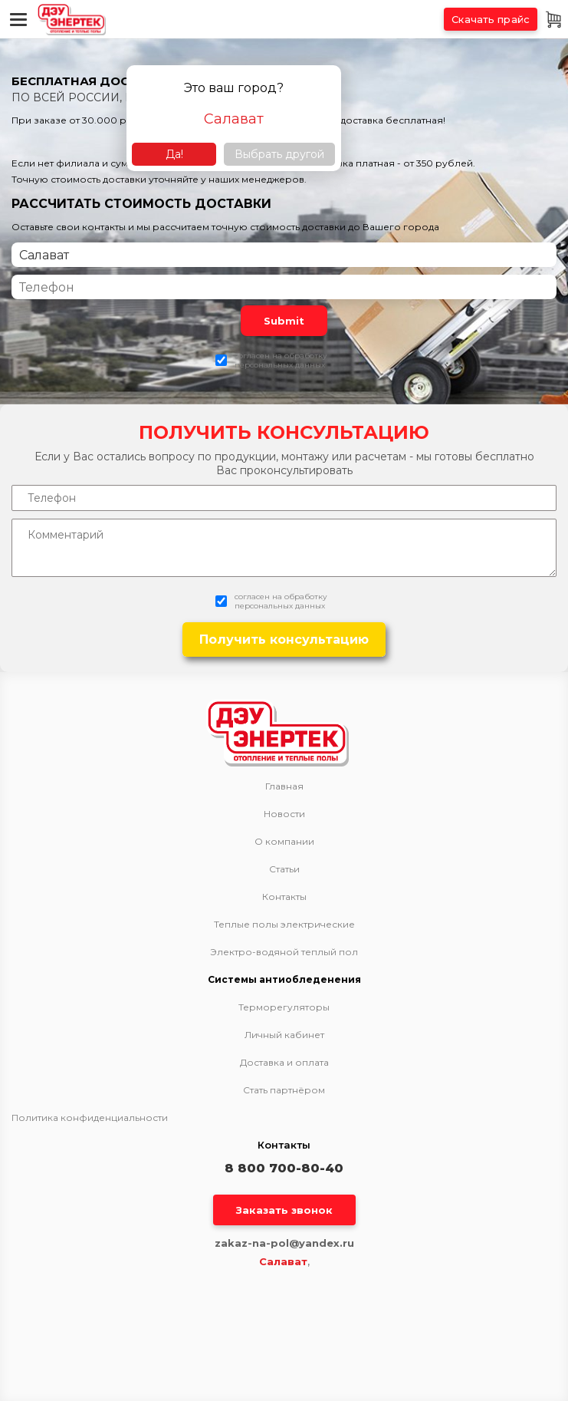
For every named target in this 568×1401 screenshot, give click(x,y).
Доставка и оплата (284, 1062)
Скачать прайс (490, 19)
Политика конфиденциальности (89, 1117)
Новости (284, 814)
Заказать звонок (284, 1210)
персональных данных (280, 365)
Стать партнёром (284, 1090)
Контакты (284, 897)
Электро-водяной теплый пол (284, 952)
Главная (284, 786)
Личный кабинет (284, 1035)
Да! (174, 154)
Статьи (284, 869)
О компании (284, 841)
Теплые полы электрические (284, 924)
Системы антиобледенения (284, 979)
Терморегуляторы (284, 1007)
